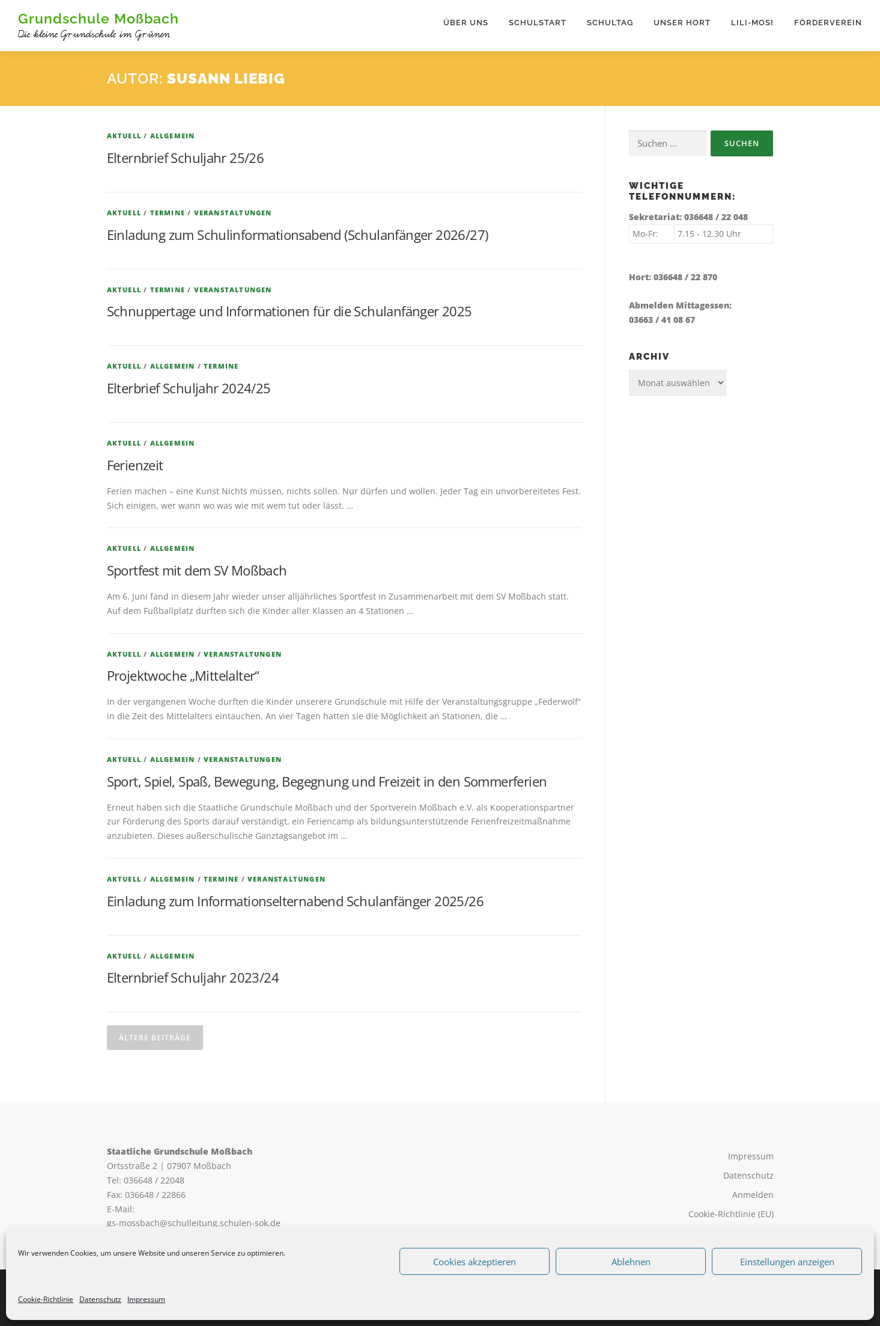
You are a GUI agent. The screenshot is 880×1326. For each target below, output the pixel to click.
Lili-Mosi (752, 22)
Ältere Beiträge (155, 1038)
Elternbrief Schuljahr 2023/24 (193, 978)
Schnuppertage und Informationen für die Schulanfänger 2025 (289, 311)
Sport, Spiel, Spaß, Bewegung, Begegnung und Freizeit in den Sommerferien (327, 781)
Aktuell (124, 136)
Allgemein (172, 136)
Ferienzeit (135, 465)
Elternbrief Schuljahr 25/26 (185, 158)
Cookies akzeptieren (474, 1262)
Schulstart (537, 22)
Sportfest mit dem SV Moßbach (197, 571)
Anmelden (753, 1194)
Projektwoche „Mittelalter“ (183, 676)
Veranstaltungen (233, 213)
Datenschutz (100, 1299)
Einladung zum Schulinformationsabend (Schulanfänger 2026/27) (297, 235)
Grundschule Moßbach (98, 18)
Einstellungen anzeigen (787, 1262)
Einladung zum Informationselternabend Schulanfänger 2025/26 (295, 901)
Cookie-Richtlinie (45, 1299)
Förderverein (828, 22)
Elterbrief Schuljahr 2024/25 (189, 388)
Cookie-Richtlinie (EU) (731, 1214)
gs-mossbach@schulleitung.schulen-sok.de (194, 1223)
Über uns (465, 22)
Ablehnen (631, 1262)
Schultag (610, 22)
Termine (167, 213)
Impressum (146, 1299)
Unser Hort (682, 22)
